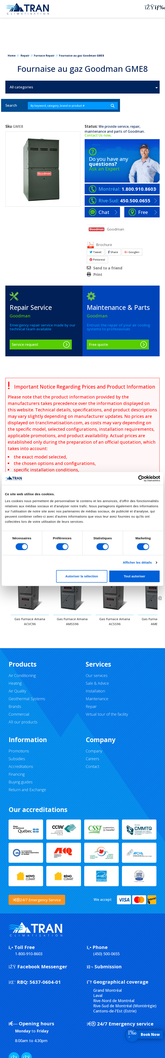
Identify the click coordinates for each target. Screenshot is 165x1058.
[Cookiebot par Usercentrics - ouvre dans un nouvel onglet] (141, 478)
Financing (17, 774)
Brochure (99, 245)
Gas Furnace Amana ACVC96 (29, 621)
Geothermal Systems (27, 698)
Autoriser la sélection (81, 576)
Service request (25, 344)
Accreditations (21, 766)
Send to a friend (107, 268)
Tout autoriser (134, 576)
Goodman (136, 131)
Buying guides (21, 781)
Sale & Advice (97, 683)
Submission (104, 966)
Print (97, 274)
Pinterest (97, 259)
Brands (15, 706)
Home (12, 55)
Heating (15, 683)
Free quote (98, 344)
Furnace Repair (44, 55)
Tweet (96, 252)
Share (113, 252)
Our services (97, 675)
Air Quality (17, 691)
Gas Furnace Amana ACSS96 (114, 621)
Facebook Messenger (38, 966)
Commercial (19, 714)
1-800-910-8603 (28, 953)
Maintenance (97, 698)
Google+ (132, 252)
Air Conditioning (22, 675)
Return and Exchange (27, 789)
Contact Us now (98, 135)
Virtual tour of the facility (107, 714)
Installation (95, 691)
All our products (23, 721)
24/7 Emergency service (120, 1023)
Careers (92, 758)
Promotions (19, 751)
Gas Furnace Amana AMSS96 (72, 621)
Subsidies (17, 758)
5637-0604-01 (35, 982)
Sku (8, 126)
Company (94, 751)
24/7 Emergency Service (37, 899)
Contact (92, 766)
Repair (25, 55)
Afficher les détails (137, 562)
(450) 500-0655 (106, 953)
